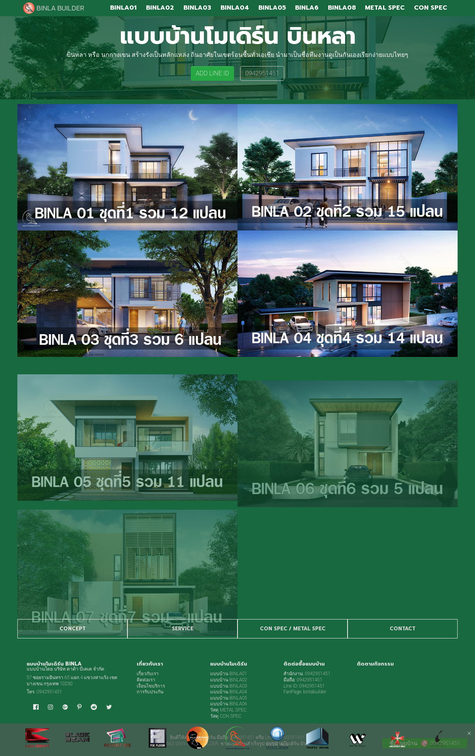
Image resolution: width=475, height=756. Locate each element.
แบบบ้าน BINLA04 (228, 692)
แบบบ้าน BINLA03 (228, 686)
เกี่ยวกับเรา (148, 673)
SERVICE (182, 628)
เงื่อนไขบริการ (151, 686)
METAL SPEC (309, 628)
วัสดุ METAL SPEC (228, 710)
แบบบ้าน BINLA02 (228, 680)
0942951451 (262, 73)
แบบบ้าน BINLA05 (228, 698)
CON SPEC (273, 628)
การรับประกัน (150, 692)
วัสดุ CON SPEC (225, 716)
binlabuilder (314, 692)
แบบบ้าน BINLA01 (228, 673)
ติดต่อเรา (146, 680)
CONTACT (403, 628)
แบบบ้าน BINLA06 (228, 704)
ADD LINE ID (212, 73)
